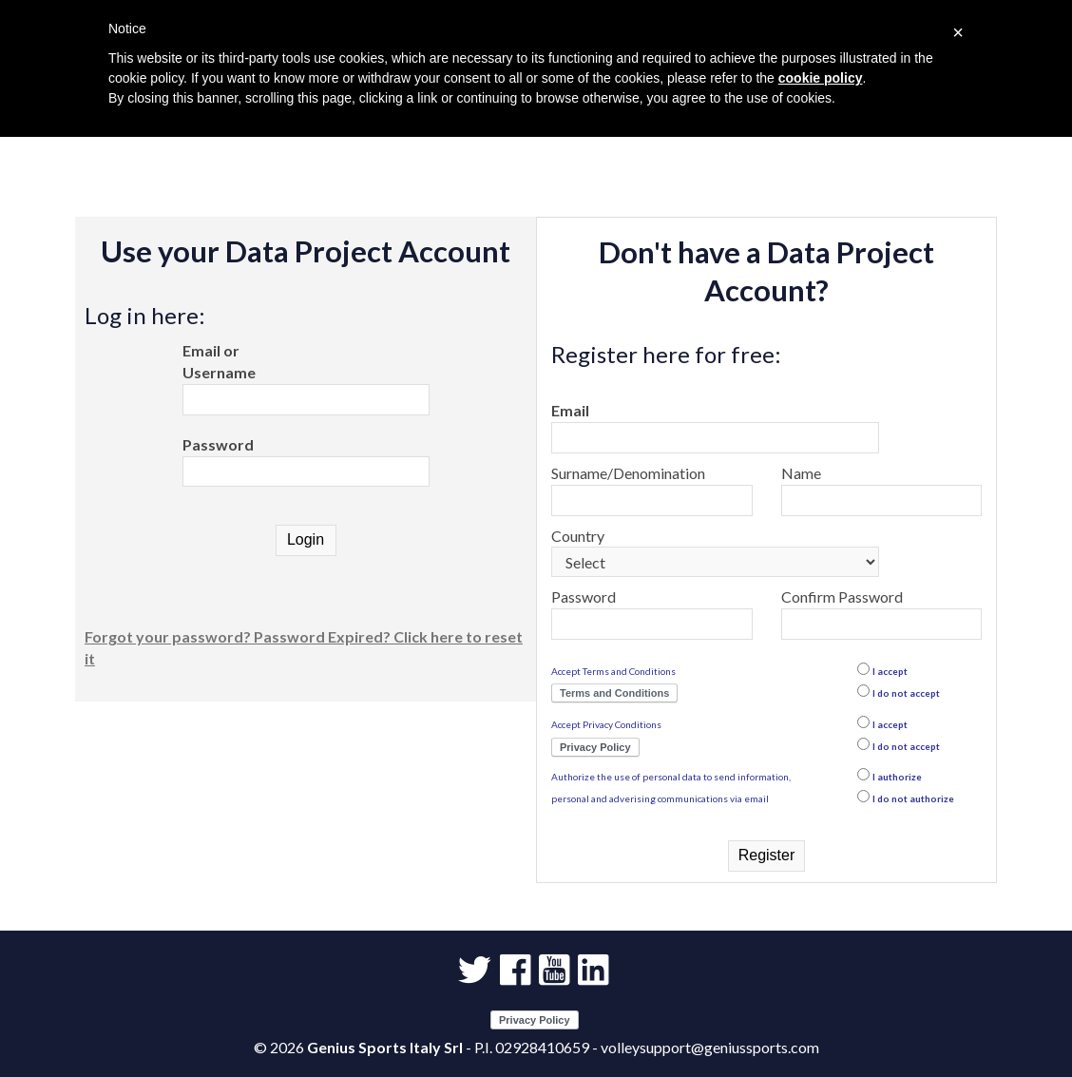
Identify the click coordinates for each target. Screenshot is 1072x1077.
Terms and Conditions (614, 693)
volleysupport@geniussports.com (710, 1047)
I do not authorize (913, 798)
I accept (890, 671)
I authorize (897, 776)
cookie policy (820, 78)
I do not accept (906, 693)
